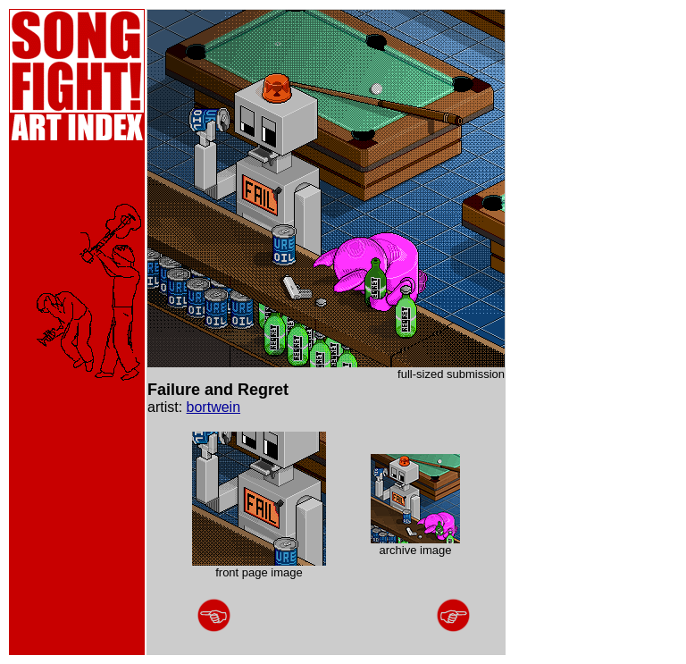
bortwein (213, 407)
